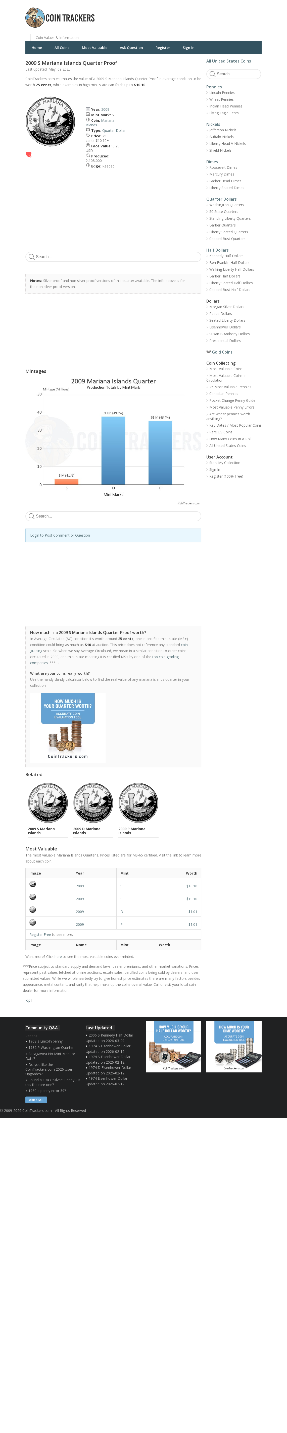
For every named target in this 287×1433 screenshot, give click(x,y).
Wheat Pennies (221, 99)
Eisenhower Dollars (225, 327)
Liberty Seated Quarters (228, 232)
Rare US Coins (220, 432)
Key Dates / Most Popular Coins (235, 425)
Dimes (212, 161)
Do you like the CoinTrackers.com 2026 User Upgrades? (48, 1069)
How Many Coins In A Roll (230, 438)
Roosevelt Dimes (223, 167)
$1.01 (192, 911)
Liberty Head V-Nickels (227, 143)
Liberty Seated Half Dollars (231, 282)
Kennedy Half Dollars (226, 255)
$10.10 (191, 886)
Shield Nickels (220, 150)
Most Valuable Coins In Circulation (226, 378)
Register (163, 47)
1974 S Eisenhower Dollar (109, 1046)
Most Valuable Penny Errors (231, 407)
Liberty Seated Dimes (226, 187)
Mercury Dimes (221, 174)
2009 (105, 109)
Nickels (213, 124)
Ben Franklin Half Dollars (229, 262)
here (58, 956)
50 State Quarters (223, 211)
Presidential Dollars (225, 340)
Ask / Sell (36, 1100)
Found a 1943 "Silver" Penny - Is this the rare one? (52, 1082)
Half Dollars (217, 250)
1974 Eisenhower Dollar (108, 1078)
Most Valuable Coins (226, 368)
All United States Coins (228, 61)
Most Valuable (94, 47)
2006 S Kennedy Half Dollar (111, 1035)
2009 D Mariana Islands (87, 830)
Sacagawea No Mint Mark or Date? (50, 1056)
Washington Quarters (226, 204)
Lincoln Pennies (222, 92)
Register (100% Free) (226, 476)
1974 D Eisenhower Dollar (110, 1067)
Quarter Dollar (114, 130)
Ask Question (131, 47)
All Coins (62, 47)
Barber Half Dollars (225, 276)
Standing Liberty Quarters (230, 218)
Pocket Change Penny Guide (232, 400)
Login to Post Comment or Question (60, 535)
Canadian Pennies (223, 393)
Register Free (40, 934)
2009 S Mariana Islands (41, 830)
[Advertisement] (205, 13)
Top (27, 1000)
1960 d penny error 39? (47, 1090)
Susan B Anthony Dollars (229, 333)
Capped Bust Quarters (227, 238)
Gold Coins (222, 352)
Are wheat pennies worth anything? (228, 416)
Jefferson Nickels (222, 130)
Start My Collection (224, 462)
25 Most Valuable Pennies (230, 386)
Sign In (189, 47)
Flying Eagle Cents (224, 112)
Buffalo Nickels (221, 136)
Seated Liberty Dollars (227, 320)
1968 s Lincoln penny (45, 1041)
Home (37, 47)
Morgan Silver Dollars (226, 306)
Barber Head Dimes (225, 181)
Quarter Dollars (221, 199)
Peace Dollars (220, 313)
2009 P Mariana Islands (132, 830)
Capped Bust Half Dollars (229, 289)
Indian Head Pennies (226, 106)
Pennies (214, 87)
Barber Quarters (222, 225)
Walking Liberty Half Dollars (231, 269)
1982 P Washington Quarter (51, 1047)
